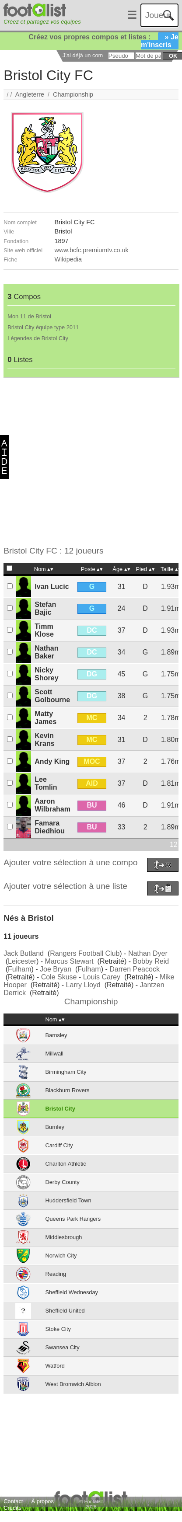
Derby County (63, 1182)
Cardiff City (59, 1145)
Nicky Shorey (46, 674)
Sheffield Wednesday (72, 1292)
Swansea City (63, 1347)
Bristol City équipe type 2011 (43, 327)
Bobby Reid (151, 961)
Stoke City (58, 1329)
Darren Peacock (134, 969)
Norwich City (61, 1255)
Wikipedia (68, 259)
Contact (13, 1501)
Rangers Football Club (84, 953)
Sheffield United (65, 1310)
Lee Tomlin (46, 783)
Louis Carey (101, 977)
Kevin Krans (44, 739)
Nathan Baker (46, 652)
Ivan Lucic (52, 586)
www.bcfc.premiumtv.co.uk (92, 250)
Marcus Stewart (69, 961)
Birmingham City (66, 1072)
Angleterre (29, 94)
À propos (43, 1501)
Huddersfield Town (68, 1200)
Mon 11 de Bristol (29, 316)
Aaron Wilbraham (52, 805)
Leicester (22, 961)
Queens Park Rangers (73, 1219)
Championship (73, 94)
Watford (55, 1365)
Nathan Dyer (148, 953)
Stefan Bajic (45, 608)
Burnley (55, 1127)
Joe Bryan (55, 969)
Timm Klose (44, 630)
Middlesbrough (64, 1237)
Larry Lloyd (83, 985)
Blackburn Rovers (68, 1090)
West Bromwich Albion (73, 1384)
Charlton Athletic (66, 1163)
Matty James (45, 717)
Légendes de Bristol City (37, 338)
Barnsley (56, 1035)
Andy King (52, 761)
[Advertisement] (84, 462)
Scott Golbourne (52, 696)
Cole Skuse (59, 977)
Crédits (12, 1508)
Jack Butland (24, 953)
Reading (56, 1274)
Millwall (54, 1053)
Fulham (19, 969)
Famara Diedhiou (49, 827)
